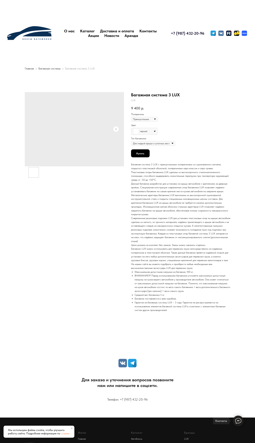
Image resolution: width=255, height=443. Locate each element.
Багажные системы (49, 68)
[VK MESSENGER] (221, 33)
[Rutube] (228, 33)
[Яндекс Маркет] (236, 33)
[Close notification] (71, 428)
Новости (111, 35)
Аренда (131, 35)
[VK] (122, 363)
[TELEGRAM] (213, 33)
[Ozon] (244, 33)
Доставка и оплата (117, 31)
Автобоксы (136, 438)
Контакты (148, 31)
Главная (29, 68)
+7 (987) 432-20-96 (187, 33)
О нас (69, 31)
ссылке (65, 433)
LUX (186, 438)
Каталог (87, 31)
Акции (93, 35)
